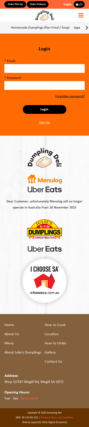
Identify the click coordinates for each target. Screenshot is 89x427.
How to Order (55, 343)
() (79, 4)
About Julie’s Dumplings (22, 352)
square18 (36, 422)
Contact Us (53, 362)
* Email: (10, 61)
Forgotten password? (70, 96)
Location (52, 334)
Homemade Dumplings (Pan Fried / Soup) (40, 27)
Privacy (44, 417)
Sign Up (44, 122)
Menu (8, 343)
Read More (29, 398)
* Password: (12, 78)
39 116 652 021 (30, 417)
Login (68, 4)
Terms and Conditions (62, 417)
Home (9, 325)
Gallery (50, 352)
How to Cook (55, 325)
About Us (11, 334)
